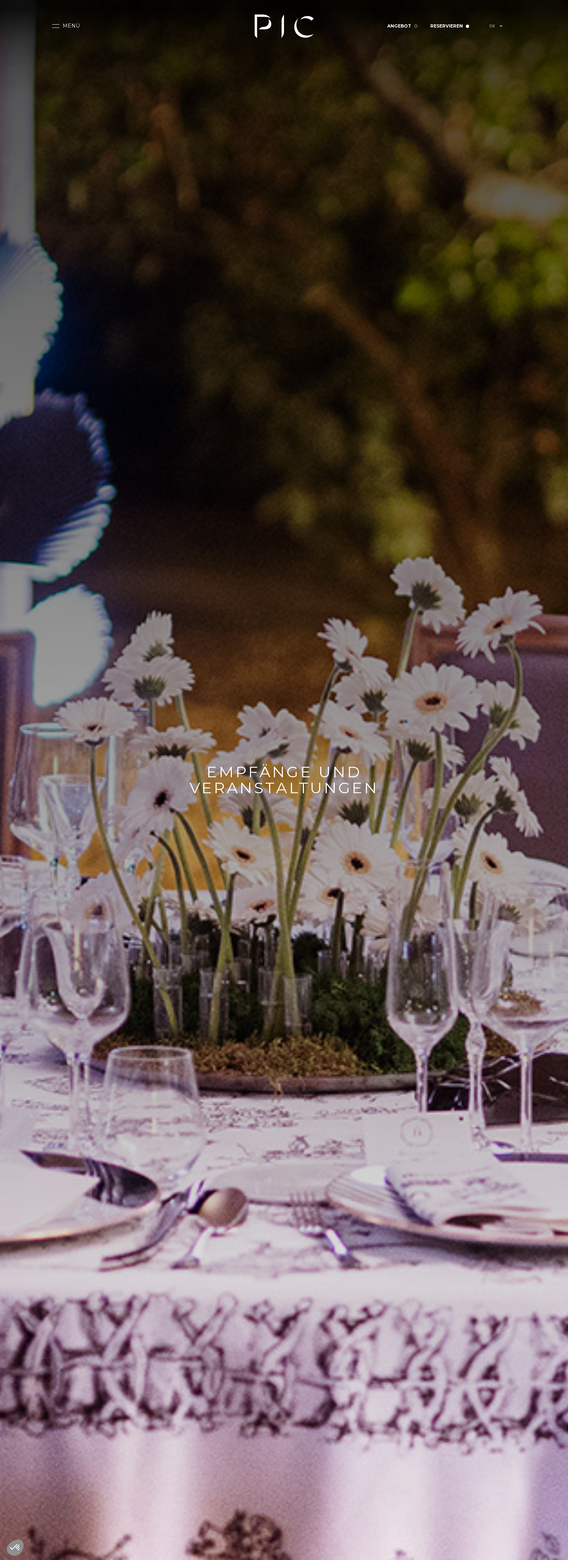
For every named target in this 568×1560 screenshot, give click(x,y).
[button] (66, 26)
